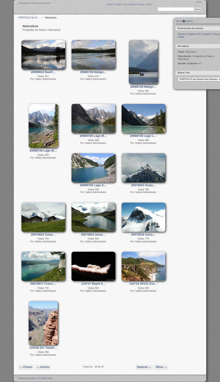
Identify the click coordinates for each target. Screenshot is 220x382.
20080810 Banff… (43, 72)
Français (141, 4)
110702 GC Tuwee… (43, 347)
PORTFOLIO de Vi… (28, 17)
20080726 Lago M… (43, 150)
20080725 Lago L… (143, 135)
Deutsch (110, 4)
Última (161, 367)
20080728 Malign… (93, 72)
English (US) (121, 4)
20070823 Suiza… (143, 185)
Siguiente (144, 367)
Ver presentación (184, 21)
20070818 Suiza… (143, 234)
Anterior (43, 367)
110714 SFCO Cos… (143, 283)
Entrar (199, 2)
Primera (25, 367)
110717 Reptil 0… (93, 283)
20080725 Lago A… (93, 185)
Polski (149, 4)
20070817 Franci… (43, 283)
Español (132, 4)
